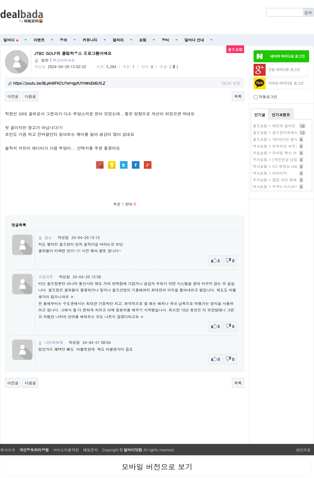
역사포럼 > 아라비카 (270, 172)
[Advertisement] (182, 17)
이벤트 (39, 39)
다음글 (30, 96)
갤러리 (118, 39)
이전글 (12, 96)
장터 (165, 39)
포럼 (143, 39)
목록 (238, 96)
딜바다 (10, 39)
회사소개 (7, 449)
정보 (63, 39)
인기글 (259, 114)
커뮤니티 (90, 39)
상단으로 (303, 449)
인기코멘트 (281, 114)
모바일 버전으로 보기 (157, 466)
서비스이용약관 (66, 449)
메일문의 (90, 449)
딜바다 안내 (194, 39)
